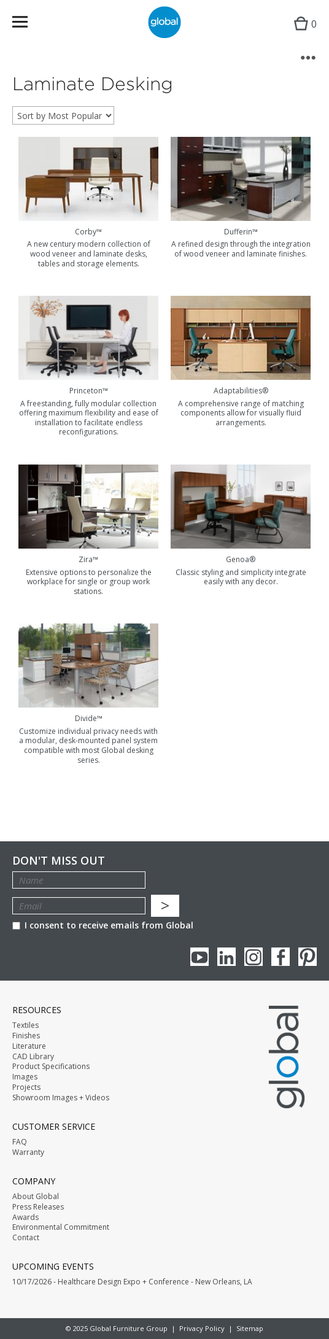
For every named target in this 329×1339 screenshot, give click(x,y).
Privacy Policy (202, 1328)
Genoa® (240, 559)
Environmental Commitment (60, 1227)
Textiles (25, 1025)
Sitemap (249, 1328)
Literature (29, 1046)
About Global (35, 1197)
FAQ (19, 1142)
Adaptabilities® (241, 390)
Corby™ (88, 231)
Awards (25, 1217)
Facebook (280, 956)
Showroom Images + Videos (60, 1098)
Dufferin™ (241, 231)
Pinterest (307, 956)
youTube (199, 956)
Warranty (28, 1152)
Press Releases (38, 1207)
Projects (26, 1087)
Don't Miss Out (58, 861)
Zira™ (88, 559)
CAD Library (33, 1057)
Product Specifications (51, 1066)
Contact (25, 1238)
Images (24, 1077)
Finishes (26, 1036)
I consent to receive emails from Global (102, 925)
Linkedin (226, 956)
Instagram (253, 956)
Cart (302, 34)
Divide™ (89, 718)
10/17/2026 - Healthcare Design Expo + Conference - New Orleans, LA (132, 1282)
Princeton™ (88, 390)
